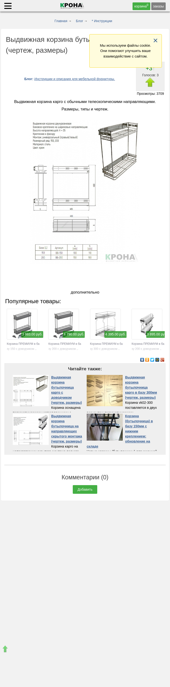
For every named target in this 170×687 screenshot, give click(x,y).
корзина (141, 5)
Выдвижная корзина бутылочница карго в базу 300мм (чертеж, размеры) (141, 387)
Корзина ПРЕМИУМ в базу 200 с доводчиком (64, 344)
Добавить (85, 489)
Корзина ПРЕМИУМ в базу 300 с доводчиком (106, 344)
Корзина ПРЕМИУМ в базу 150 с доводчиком (23, 344)
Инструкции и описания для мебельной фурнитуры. (74, 79)
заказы (158, 6)
